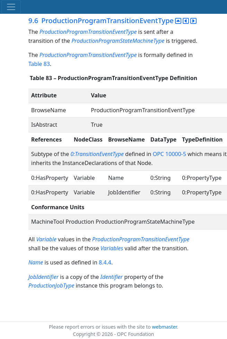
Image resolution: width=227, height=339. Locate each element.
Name (35, 262)
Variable (46, 239)
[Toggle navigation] (11, 7)
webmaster (164, 326)
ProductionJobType (51, 285)
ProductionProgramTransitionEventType (88, 32)
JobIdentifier (43, 277)
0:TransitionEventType (98, 154)
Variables (111, 248)
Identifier (111, 277)
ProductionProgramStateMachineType (118, 41)
